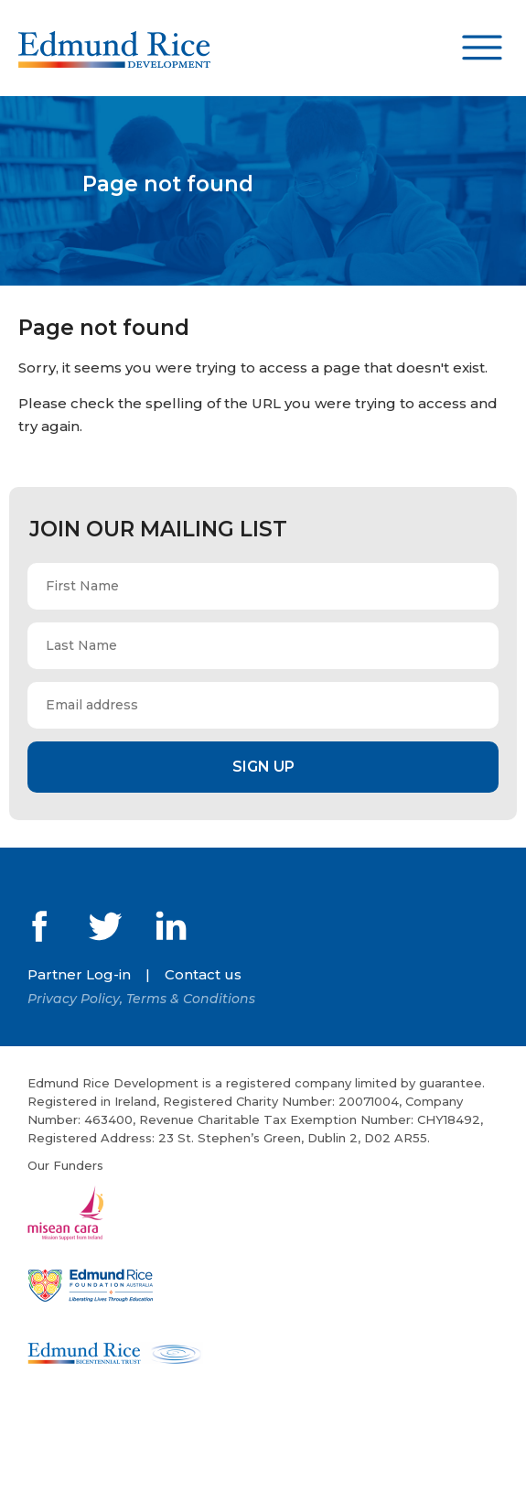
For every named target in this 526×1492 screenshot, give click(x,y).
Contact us (203, 974)
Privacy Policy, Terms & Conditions (141, 998)
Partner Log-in (79, 974)
